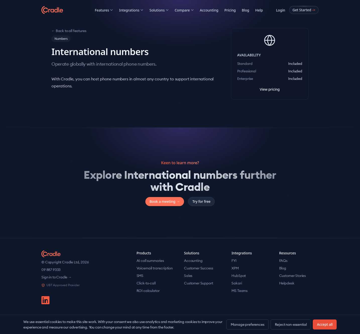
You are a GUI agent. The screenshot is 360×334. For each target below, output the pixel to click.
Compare (184, 10)
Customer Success (198, 268)
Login (280, 10)
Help (259, 10)
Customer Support (198, 283)
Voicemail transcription (155, 268)
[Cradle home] (51, 253)
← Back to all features (68, 31)
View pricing (270, 89)
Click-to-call (146, 283)
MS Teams (239, 290)
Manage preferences (247, 324)
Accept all (325, 324)
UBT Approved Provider (60, 285)
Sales (188, 275)
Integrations (131, 10)
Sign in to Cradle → (56, 277)
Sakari (236, 283)
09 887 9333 (51, 269)
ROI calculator (148, 290)
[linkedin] (45, 300)
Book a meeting (165, 201)
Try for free (201, 201)
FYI (233, 260)
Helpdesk (286, 283)
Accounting (209, 10)
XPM (235, 268)
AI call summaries (150, 260)
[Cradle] (61, 10)
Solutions (159, 10)
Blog (245, 10)
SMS (140, 275)
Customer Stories (292, 275)
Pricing (230, 10)
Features (104, 10)
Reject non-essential (291, 324)
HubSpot (238, 275)
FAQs (283, 260)
